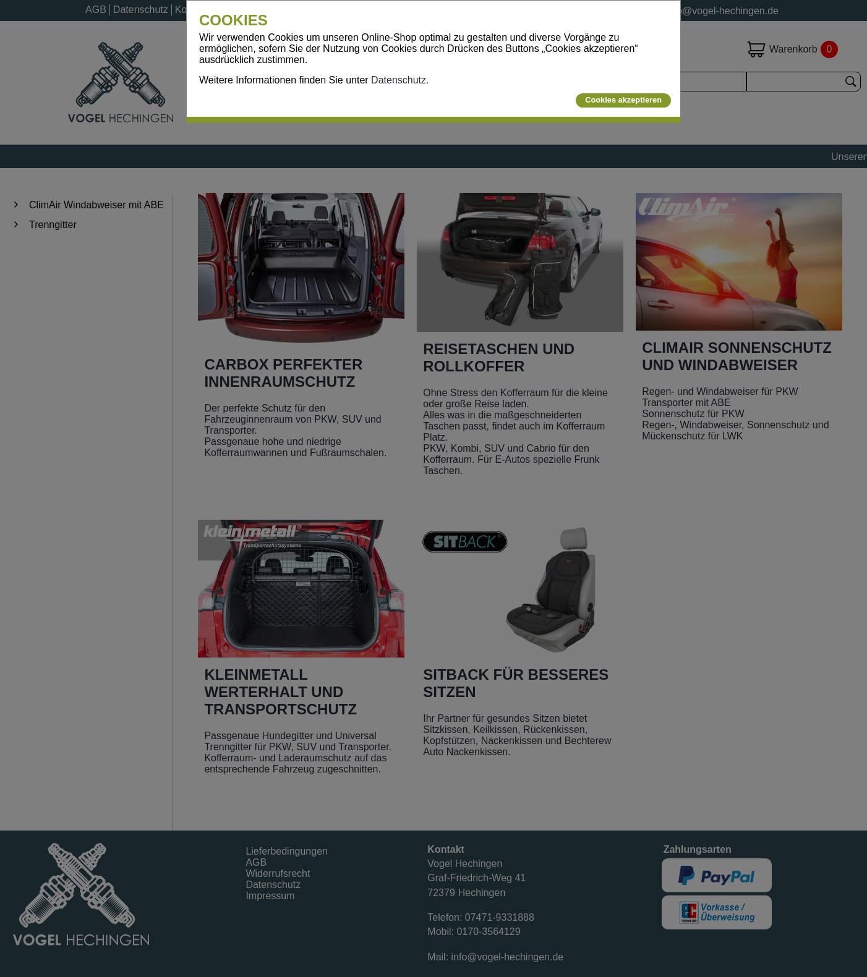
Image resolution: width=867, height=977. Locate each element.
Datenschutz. (400, 80)
